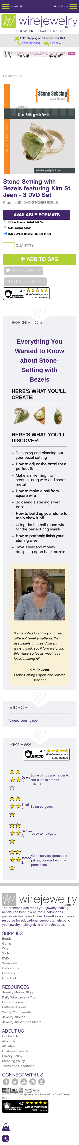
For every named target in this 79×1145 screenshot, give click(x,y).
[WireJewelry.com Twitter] (15, 1081)
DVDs (18, 76)
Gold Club (9, 978)
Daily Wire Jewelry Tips (19, 997)
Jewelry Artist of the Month (22, 1022)
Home (7, 76)
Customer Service (15, 1051)
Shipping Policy (13, 1061)
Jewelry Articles (13, 1017)
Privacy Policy (12, 1056)
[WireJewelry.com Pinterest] (41, 1081)
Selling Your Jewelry (17, 1012)
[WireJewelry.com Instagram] (32, 1081)
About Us (8, 1041)
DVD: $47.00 (17, 228)
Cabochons (10, 968)
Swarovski (9, 963)
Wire (5, 948)
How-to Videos (13, 1002)
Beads (7, 938)
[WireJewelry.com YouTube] (23, 1081)
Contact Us (10, 1036)
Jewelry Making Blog (17, 992)
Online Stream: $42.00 (23, 222)
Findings (8, 973)
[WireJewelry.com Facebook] (6, 1081)
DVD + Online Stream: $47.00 (27, 233)
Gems (6, 943)
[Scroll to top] (5, 1141)
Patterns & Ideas (14, 1007)
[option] (39, 129)
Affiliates (8, 1046)
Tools (6, 953)
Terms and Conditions (18, 1066)
